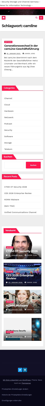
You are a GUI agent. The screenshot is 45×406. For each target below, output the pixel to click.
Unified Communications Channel (20, 212)
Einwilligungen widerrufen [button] (11, 400)
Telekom (8, 149)
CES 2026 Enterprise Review (18, 193)
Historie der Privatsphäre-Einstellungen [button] (17, 395)
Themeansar (26, 383)
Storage (8, 143)
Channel (8, 98)
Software (8, 42)
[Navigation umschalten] (41, 18)
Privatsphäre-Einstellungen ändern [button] (15, 389)
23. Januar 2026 (15, 282)
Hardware (8, 111)
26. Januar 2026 (15, 255)
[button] (36, 18)
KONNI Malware (11, 199)
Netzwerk (8, 117)
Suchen (8, 156)
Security (8, 130)
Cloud (7, 105)
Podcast (8, 124)
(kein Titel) (9, 206)
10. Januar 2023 (14, 53)
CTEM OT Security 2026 (15, 187)
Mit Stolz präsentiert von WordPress (17, 380)
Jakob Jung (29, 53)
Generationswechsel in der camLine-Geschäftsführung (21, 47)
